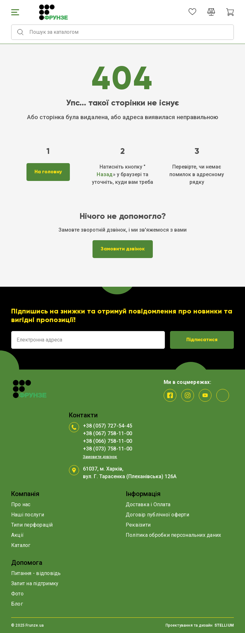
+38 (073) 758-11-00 (107, 449)
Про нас (21, 504)
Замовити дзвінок (122, 249)
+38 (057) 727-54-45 (107, 426)
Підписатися (202, 339)
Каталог (21, 545)
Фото (17, 594)
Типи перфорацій (32, 525)
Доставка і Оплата (148, 504)
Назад (105, 174)
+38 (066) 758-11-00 (107, 441)
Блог (17, 604)
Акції (17, 535)
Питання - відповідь (36, 573)
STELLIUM (224, 625)
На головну (48, 172)
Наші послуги (27, 515)
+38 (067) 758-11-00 (107, 433)
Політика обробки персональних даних (173, 535)
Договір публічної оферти (157, 515)
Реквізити (138, 525)
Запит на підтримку (34, 583)
